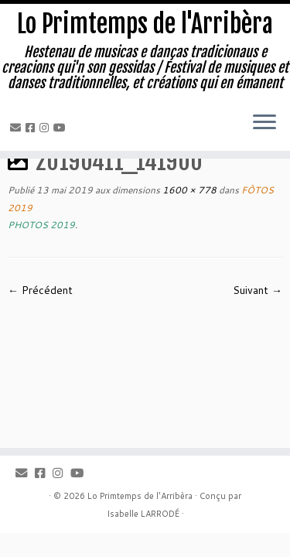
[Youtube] (61, 127)
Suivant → (257, 290)
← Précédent (40, 290)
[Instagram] (46, 127)
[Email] (18, 127)
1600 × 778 (188, 189)
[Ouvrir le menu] (264, 123)
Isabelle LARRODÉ (143, 513)
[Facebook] (32, 127)
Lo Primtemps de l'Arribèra (145, 24)
